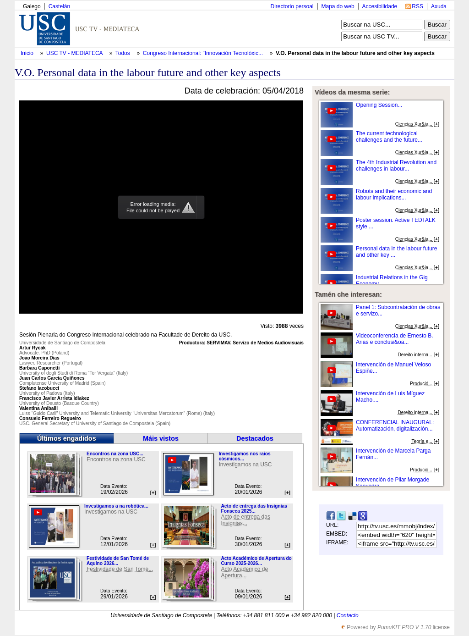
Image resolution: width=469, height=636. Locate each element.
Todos (123, 53)
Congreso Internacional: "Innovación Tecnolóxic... (203, 53)
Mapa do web (338, 6)
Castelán (59, 6)
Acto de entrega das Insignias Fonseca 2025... (254, 508)
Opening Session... (379, 105)
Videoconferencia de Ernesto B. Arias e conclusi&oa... (394, 338)
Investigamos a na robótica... (116, 506)
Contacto (348, 615)
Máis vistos (161, 438)
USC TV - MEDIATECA (75, 53)
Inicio (28, 53)
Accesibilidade (380, 6)
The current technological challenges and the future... (389, 136)
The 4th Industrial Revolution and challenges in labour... (396, 165)
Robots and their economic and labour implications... (394, 194)
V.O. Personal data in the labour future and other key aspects (355, 53)
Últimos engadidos (66, 438)
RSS (417, 6)
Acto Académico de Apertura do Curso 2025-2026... (256, 561)
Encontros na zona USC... (115, 453)
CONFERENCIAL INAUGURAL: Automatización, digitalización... (395, 425)
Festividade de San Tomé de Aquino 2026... (118, 561)
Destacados (254, 438)
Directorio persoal (291, 6)
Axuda (439, 6)
